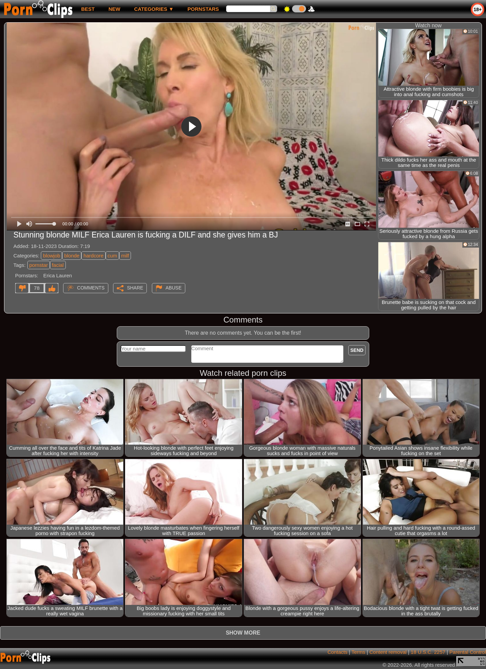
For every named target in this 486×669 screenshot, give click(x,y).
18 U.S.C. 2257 (428, 652)
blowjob (51, 255)
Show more (243, 633)
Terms (358, 652)
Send (356, 350)
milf (125, 255)
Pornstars (203, 9)
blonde (71, 255)
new (114, 9)
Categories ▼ (153, 9)
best (87, 9)
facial (58, 265)
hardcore (93, 255)
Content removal (388, 652)
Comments (91, 287)
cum (112, 255)
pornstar (38, 265)
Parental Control (468, 652)
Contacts (337, 652)
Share (135, 287)
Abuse (174, 287)
